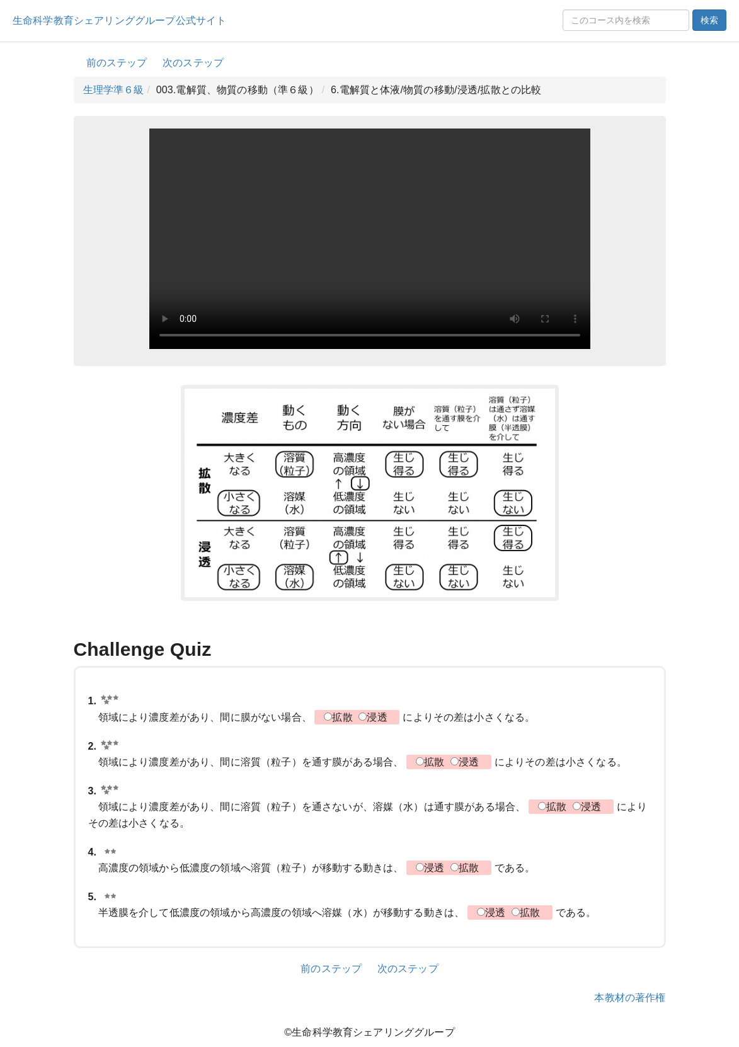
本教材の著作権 (629, 997)
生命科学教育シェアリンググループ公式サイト (119, 20)
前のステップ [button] (116, 62)
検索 (709, 20)
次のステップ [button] (193, 62)
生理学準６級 (113, 89)
